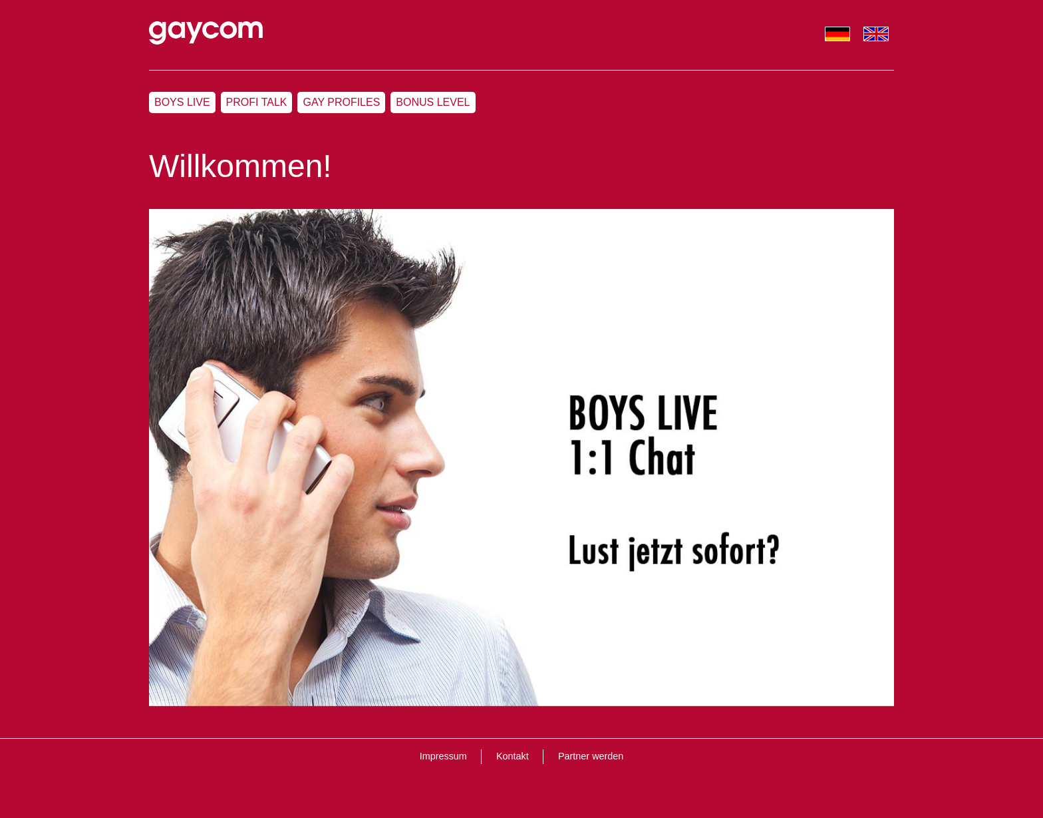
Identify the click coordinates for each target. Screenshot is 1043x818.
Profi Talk (256, 102)
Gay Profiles (341, 102)
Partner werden (590, 756)
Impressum (443, 756)
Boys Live (182, 102)
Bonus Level (433, 102)
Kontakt (512, 756)
